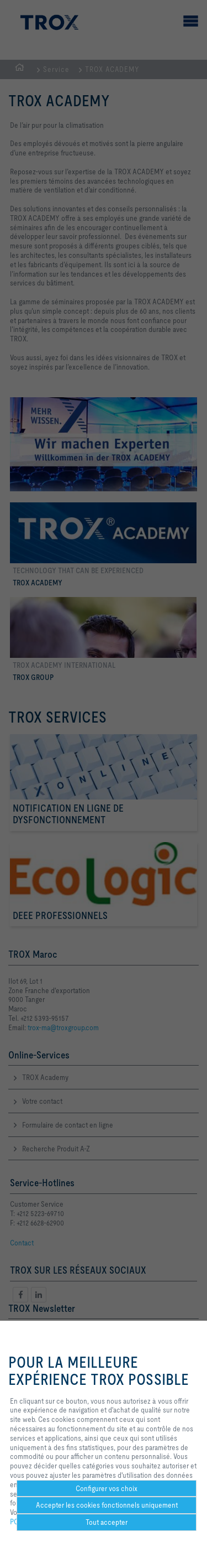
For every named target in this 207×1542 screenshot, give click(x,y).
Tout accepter (107, 1522)
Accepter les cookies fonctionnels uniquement (107, 1505)
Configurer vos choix (106, 1488)
